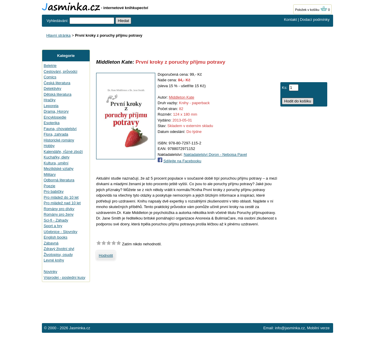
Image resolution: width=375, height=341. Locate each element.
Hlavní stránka (58, 35)
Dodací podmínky (315, 19)
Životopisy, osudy (58, 254)
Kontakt (290, 19)
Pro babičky (54, 191)
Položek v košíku (311, 9)
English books (55, 237)
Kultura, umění (56, 163)
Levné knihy (54, 260)
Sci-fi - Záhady (56, 220)
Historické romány (59, 140)
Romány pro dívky (59, 209)
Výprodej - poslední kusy (64, 277)
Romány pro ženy (59, 214)
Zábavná (51, 243)
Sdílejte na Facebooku (182, 161)
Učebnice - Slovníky (60, 231)
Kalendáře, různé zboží (63, 151)
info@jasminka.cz (290, 328)
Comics (50, 77)
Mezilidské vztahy (59, 168)
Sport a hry (53, 226)
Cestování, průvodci (60, 71)
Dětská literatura (57, 94)
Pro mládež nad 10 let (62, 203)
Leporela (51, 106)
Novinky (50, 271)
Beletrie (50, 65)
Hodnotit (106, 255)
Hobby (49, 146)
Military (50, 174)
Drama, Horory (56, 111)
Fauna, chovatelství (60, 128)
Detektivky (52, 88)
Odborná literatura (59, 180)
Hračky (49, 100)
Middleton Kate (181, 97)
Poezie (49, 186)
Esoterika (51, 123)
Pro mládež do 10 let (61, 197)
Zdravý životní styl (59, 249)
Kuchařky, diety (56, 157)
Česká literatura (57, 83)
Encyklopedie (55, 117)
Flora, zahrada (56, 134)
